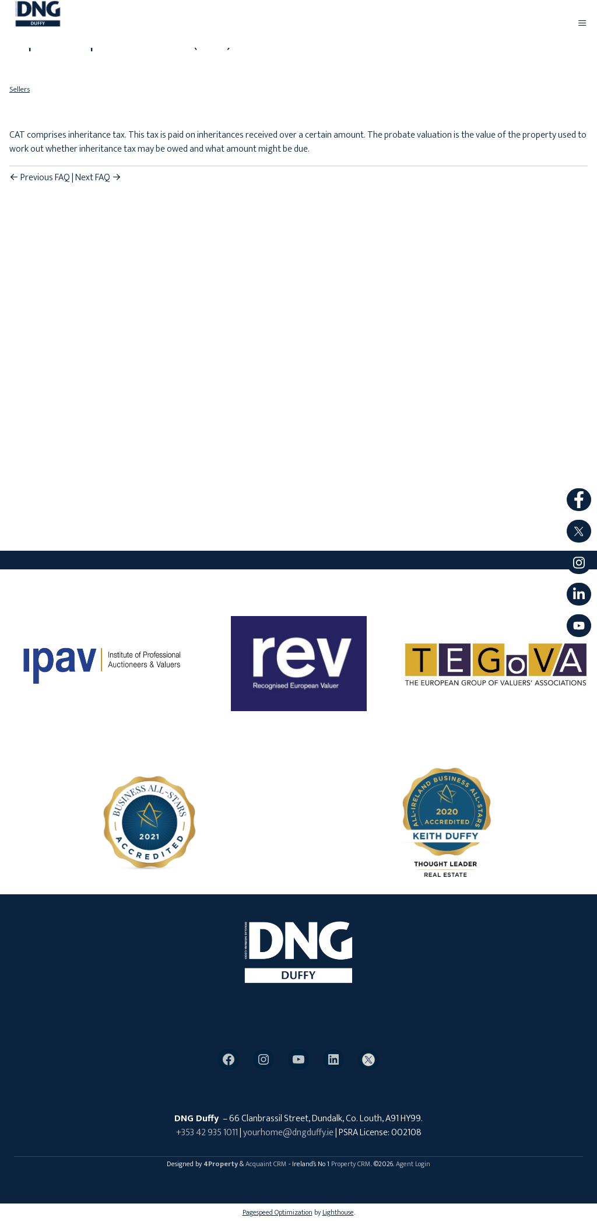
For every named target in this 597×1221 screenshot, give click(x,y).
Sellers (19, 89)
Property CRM (351, 1164)
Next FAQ (98, 178)
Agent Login (413, 1164)
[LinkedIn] (333, 1059)
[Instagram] (263, 1059)
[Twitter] (368, 1059)
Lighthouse (338, 1212)
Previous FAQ (39, 178)
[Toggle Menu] (582, 24)
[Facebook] (228, 1059)
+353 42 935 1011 (207, 1132)
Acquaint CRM (266, 1164)
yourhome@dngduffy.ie (288, 1132)
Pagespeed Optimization (277, 1212)
